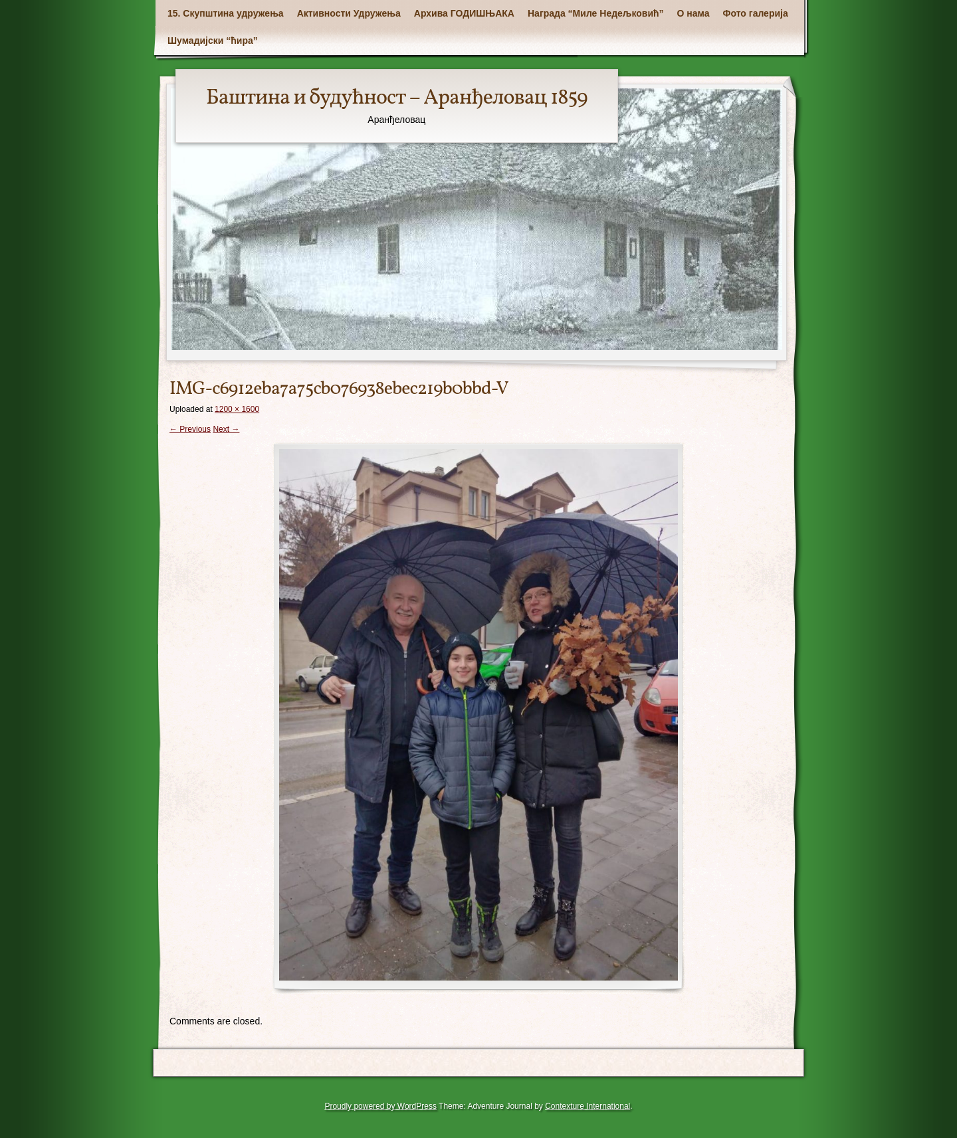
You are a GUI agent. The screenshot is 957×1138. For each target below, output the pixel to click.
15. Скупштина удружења (225, 13)
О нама (693, 13)
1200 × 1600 (237, 409)
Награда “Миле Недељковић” (596, 13)
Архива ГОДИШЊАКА (464, 13)
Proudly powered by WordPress (380, 1106)
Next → (226, 429)
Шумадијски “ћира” (212, 40)
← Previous (190, 429)
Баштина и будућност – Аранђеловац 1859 (396, 98)
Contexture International (587, 1106)
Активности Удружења (349, 13)
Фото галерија (755, 13)
